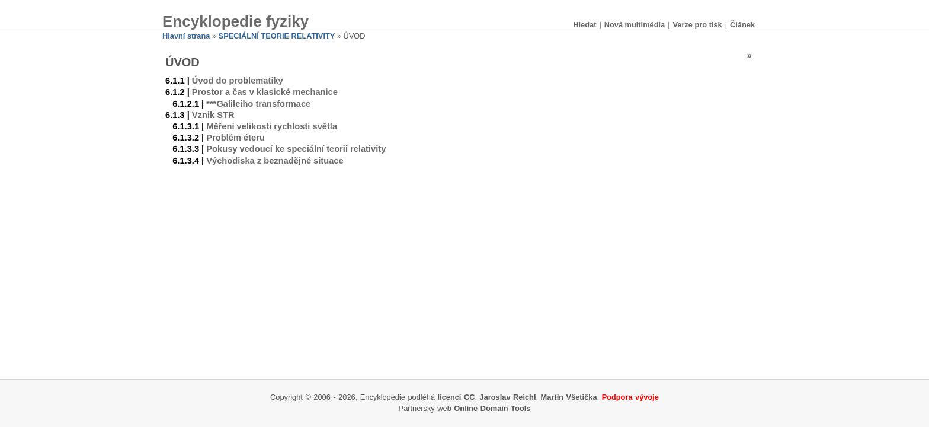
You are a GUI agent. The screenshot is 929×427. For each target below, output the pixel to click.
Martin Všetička (569, 397)
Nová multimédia (634, 24)
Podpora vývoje (630, 397)
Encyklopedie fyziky (235, 21)
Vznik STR (213, 115)
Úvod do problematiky (237, 80)
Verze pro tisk (697, 24)
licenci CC (456, 397)
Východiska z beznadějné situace (274, 160)
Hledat (584, 24)
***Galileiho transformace (258, 104)
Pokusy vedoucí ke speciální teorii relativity (296, 149)
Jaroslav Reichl (508, 397)
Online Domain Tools (492, 408)
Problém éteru (235, 137)
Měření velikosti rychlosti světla (271, 126)
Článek (742, 24)
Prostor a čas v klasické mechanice (265, 92)
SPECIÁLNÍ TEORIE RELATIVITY (277, 35)
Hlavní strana (186, 35)
